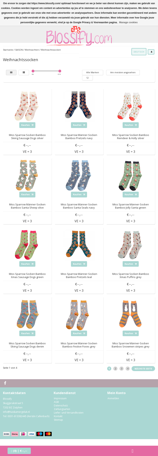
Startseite (8, 49)
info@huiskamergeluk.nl (16, 412)
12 (87, 77)
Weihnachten (32, 49)
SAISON (19, 49)
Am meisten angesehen (123, 72)
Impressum (60, 398)
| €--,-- (19, 451)
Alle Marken (92, 72)
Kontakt (58, 416)
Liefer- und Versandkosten (68, 412)
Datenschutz (61, 405)
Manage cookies (128, 22)
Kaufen (27, 124)
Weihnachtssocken (51, 49)
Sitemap (58, 419)
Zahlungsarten (62, 409)
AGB (56, 402)
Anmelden (113, 398)
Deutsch (139, 51)
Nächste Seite (143, 368)
